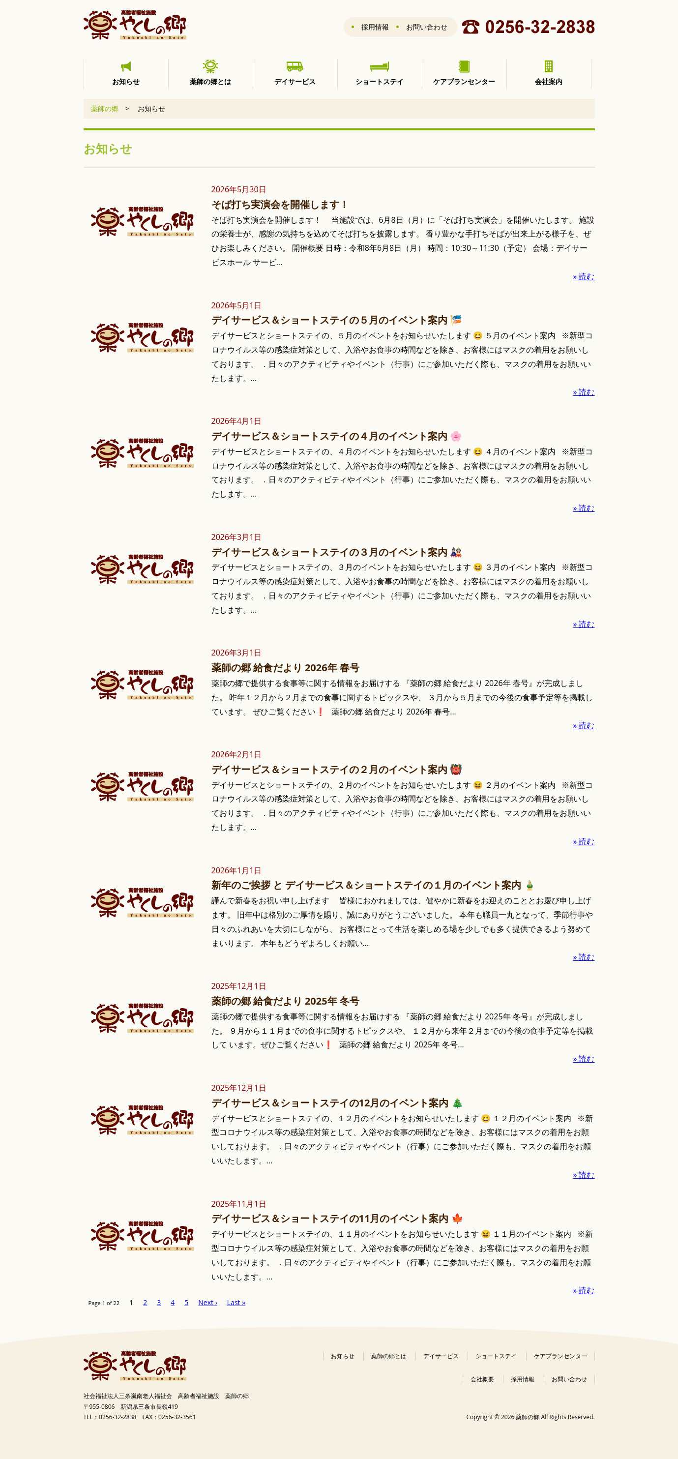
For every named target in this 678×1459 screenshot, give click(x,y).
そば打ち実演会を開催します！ (280, 204)
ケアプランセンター (560, 1356)
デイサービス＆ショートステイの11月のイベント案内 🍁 (337, 1218)
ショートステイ (496, 1356)
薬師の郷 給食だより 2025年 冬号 (285, 1001)
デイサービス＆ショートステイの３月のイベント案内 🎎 (336, 552)
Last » (236, 1302)
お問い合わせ (426, 26)
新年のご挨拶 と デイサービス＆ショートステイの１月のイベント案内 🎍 (373, 885)
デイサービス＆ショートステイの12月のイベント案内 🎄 (337, 1102)
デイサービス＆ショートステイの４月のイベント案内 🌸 (336, 436)
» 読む (583, 276)
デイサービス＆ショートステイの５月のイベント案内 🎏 (336, 320)
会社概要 (482, 1379)
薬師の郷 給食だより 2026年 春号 (285, 667)
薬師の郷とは (389, 1356)
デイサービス (441, 1356)
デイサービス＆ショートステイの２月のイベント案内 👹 (336, 769)
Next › (207, 1302)
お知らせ (342, 1356)
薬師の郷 (104, 108)
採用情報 (375, 26)
